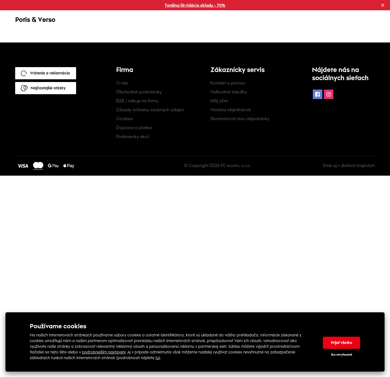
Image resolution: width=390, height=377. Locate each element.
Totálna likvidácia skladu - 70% (195, 5)
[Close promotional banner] (383, 5)
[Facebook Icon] (317, 295)
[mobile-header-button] (345, 23)
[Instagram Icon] (328, 295)
